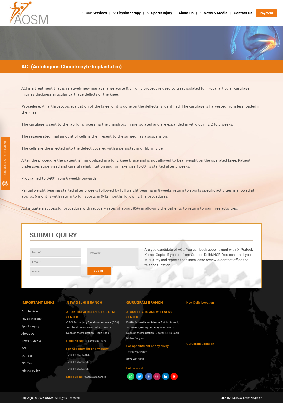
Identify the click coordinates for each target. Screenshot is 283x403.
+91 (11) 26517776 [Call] (77, 361)
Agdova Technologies (247, 398)
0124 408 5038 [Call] (135, 359)
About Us (27, 333)
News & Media (31, 341)
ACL (23, 348)
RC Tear (26, 356)
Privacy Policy (30, 370)
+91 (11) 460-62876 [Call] (77, 354)
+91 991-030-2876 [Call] (95, 340)
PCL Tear (27, 363)
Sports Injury (30, 326)
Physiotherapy (31, 319)
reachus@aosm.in (94, 376)
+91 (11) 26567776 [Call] (77, 368)
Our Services (29, 311)
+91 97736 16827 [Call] (136, 352)
